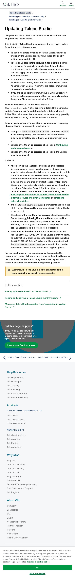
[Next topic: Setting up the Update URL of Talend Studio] (55, 358)
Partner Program (15, 526)
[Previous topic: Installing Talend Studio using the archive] (19, 358)
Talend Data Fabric (16, 423)
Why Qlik (11, 460)
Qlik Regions (13, 492)
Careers (11, 530)
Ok (37, 567)
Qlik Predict (12, 443)
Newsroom (12, 533)
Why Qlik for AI (14, 476)
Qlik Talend (12, 415)
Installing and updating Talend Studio (25, 20)
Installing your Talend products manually (26, 16)
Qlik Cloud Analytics (16, 435)
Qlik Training (13, 385)
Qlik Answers (13, 439)
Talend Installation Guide (20, 13)
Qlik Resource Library (17, 397)
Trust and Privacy (15, 468)
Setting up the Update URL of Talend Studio (26, 291)
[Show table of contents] (6, 13)
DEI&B (10, 518)
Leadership (12, 510)
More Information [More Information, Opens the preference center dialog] (37, 573)
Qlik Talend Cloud (15, 419)
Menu (71, 5)
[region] (37, 561)
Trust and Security (16, 464)
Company (11, 506)
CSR (9, 514)
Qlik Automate (14, 447)
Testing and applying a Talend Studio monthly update (31, 298)
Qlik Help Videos (15, 377)
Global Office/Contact (17, 537)
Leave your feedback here (21, 345)
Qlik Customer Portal (17, 393)
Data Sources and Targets (20, 488)
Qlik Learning (13, 389)
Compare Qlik (13, 480)
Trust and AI (13, 472)
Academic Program (16, 522)
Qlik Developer (14, 381)
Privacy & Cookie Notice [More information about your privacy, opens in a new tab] (38, 562)
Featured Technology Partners (22, 484)
